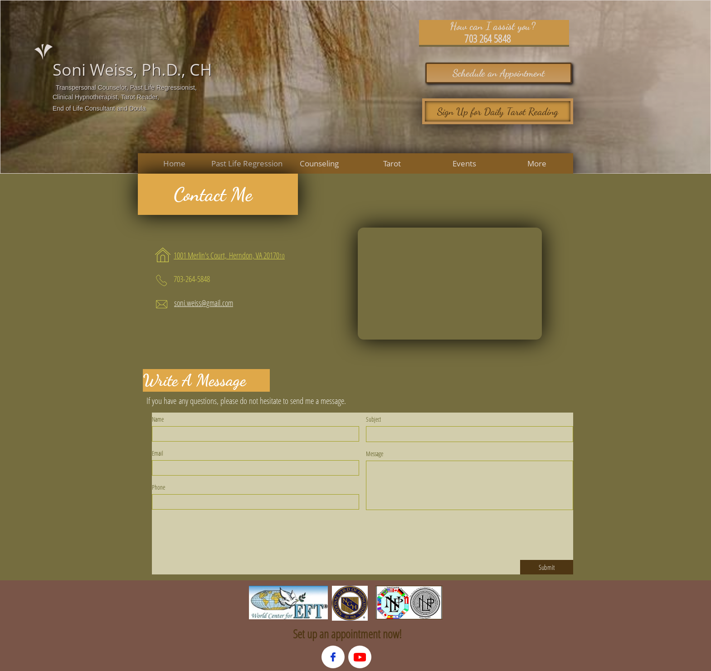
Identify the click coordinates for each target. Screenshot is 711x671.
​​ (226, 256)
